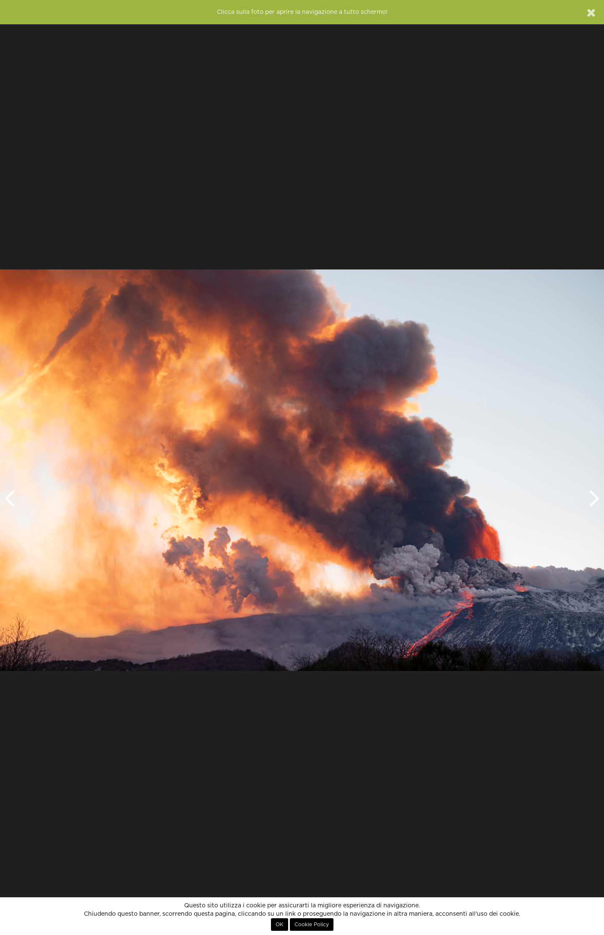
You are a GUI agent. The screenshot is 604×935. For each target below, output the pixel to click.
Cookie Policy (311, 924)
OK (280, 924)
